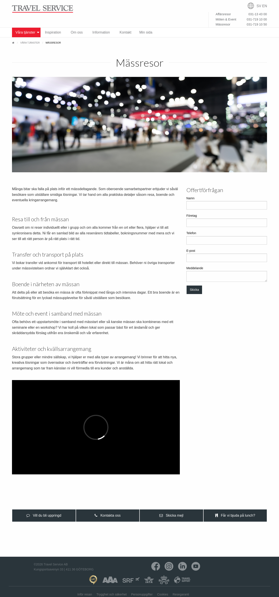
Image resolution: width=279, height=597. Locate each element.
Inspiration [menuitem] (53, 32)
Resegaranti (181, 594)
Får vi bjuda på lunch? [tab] (235, 515)
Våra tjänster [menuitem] (25, 32)
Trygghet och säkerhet (111, 594)
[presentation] (44, 515)
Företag (226, 220)
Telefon (226, 237)
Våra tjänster (30, 42)
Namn (226, 203)
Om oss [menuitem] (77, 32)
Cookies (162, 594)
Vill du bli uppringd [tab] (43, 515)
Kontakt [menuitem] (125, 32)
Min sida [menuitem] (145, 32)
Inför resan (84, 594)
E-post (226, 255)
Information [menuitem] (101, 32)
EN (264, 6)
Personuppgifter (142, 594)
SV (259, 6)
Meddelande (226, 274)
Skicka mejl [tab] (171, 515)
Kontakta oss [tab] (108, 515)
